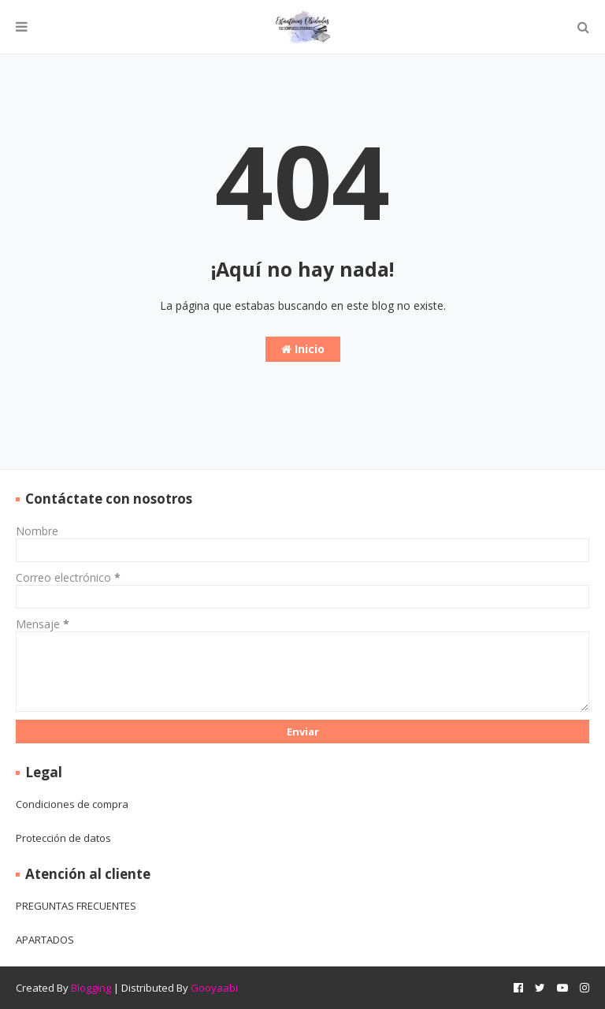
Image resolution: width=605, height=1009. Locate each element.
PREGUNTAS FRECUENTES (76, 906)
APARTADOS (45, 940)
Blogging (91, 988)
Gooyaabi (214, 988)
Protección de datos (63, 838)
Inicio (303, 348)
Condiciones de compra (72, 804)
